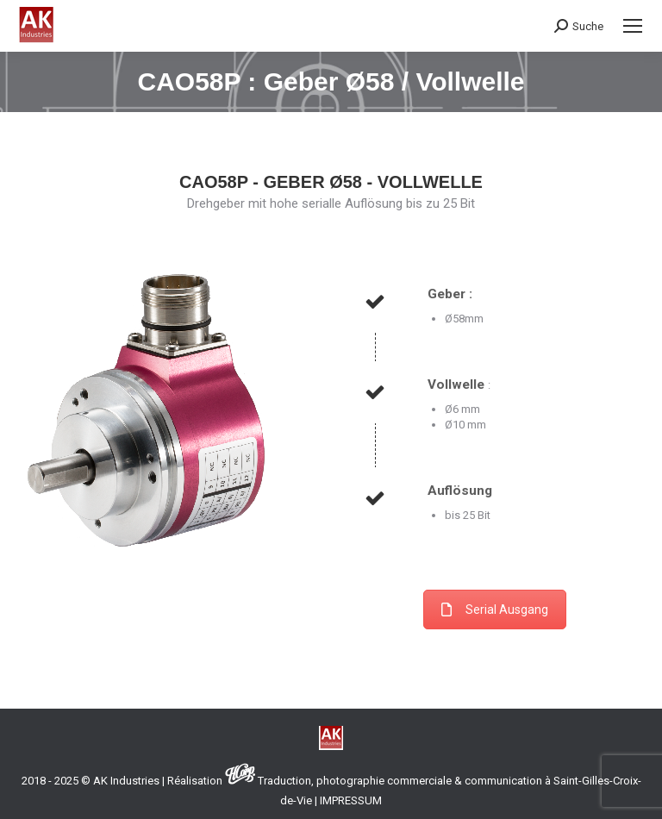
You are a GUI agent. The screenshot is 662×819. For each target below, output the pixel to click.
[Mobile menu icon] (633, 26)
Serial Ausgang (494, 609)
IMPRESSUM (351, 800)
